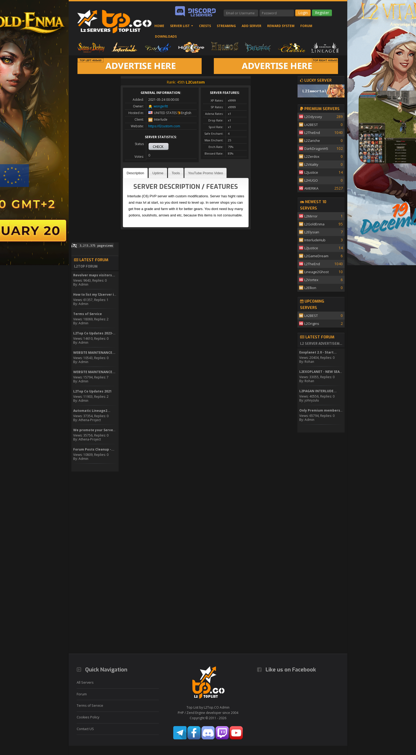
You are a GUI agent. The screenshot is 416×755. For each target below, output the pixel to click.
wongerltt (161, 106)
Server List (180, 26)
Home (159, 26)
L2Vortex (311, 279)
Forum (306, 26)
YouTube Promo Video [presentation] (205, 173)
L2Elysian (311, 232)
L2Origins (311, 323)
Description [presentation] (135, 173)
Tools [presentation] (176, 173)
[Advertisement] (95, 155)
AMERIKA (311, 188)
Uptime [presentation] (157, 173)
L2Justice (311, 172)
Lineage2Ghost (316, 271)
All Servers (85, 682)
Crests (205, 26)
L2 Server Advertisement (321, 344)
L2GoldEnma (314, 224)
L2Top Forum (86, 266)
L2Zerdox (311, 156)
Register (322, 12)
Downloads (166, 36)
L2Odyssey (313, 116)
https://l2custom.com (164, 126)
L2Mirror (311, 216)
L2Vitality (311, 164)
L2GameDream (316, 256)
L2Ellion (310, 287)
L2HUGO (311, 180)
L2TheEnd (312, 132)
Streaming (226, 26)
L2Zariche (312, 140)
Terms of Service (90, 705)
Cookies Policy (88, 717)
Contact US (85, 729)
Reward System (280, 26)
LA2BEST (311, 124)
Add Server (251, 26)
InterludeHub (315, 240)
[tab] (135, 173)
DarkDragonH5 (316, 148)
